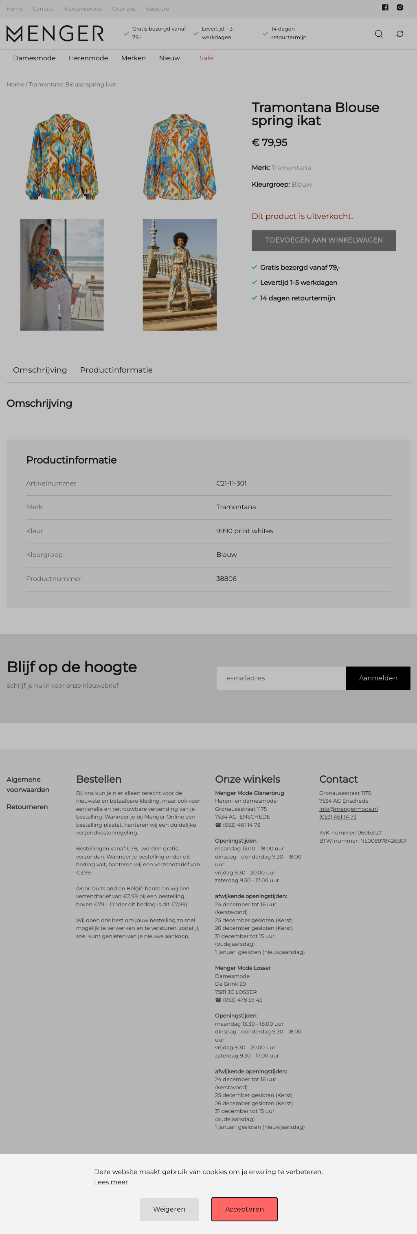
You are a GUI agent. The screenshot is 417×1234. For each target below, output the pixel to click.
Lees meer (111, 1182)
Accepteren (244, 1209)
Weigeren (169, 1209)
